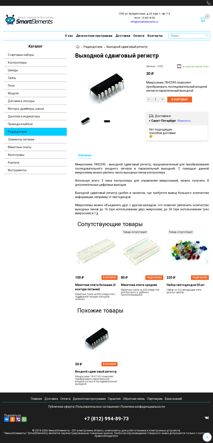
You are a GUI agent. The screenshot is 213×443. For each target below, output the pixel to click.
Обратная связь (134, 398)
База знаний (173, 398)
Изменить (184, 120)
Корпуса (13, 162)
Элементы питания (21, 139)
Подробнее (154, 277)
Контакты (155, 35)
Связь (12, 78)
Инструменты (17, 170)
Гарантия (114, 398)
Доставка (122, 35)
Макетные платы (19, 147)
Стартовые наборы (21, 55)
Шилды (13, 70)
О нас (69, 35)
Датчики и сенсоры (21, 101)
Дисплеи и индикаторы (24, 116)
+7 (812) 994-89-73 (106, 419)
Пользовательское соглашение (97, 406)
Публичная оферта (61, 406)
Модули (13, 93)
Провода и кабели (20, 124)
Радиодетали (93, 46)
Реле (11, 85)
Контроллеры (17, 62)
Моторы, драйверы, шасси (26, 108)
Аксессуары (16, 154)
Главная (36, 398)
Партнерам (154, 398)
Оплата (139, 35)
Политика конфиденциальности (143, 406)
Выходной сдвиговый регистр (126, 46)
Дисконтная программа (94, 35)
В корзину (109, 277)
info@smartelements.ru (144, 21)
